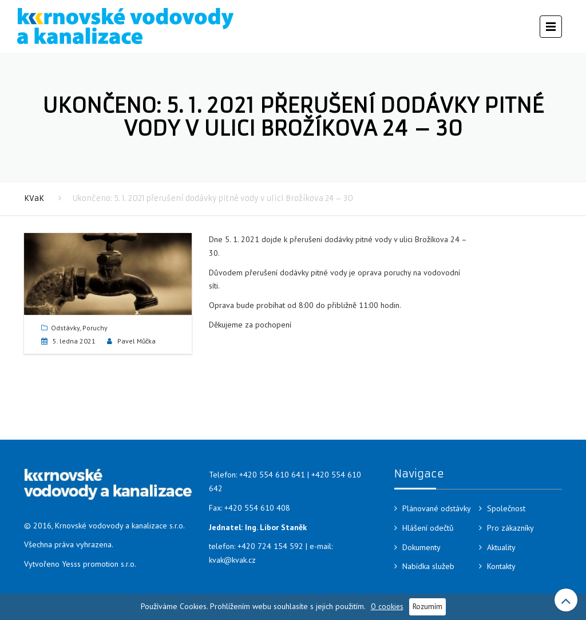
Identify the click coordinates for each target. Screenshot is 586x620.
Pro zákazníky (510, 528)
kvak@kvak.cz (232, 560)
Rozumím (427, 606)
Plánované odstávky (436, 508)
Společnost (506, 508)
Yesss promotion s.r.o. (99, 564)
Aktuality (501, 547)
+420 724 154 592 (270, 546)
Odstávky (65, 327)
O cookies (387, 606)
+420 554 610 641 (272, 474)
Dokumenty (421, 547)
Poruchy (95, 327)
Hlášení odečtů (428, 528)
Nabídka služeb (428, 566)
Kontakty (501, 566)
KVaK (34, 198)
